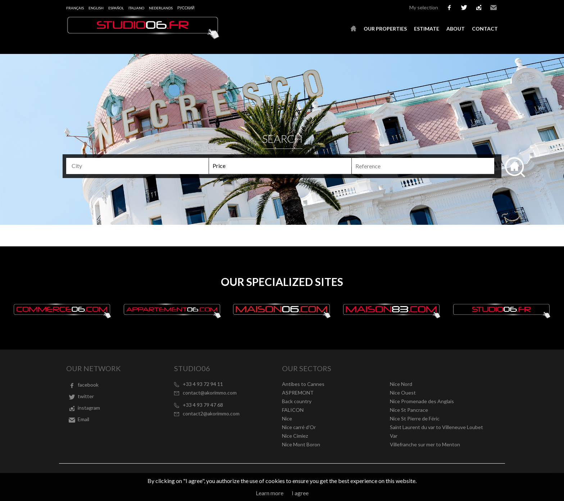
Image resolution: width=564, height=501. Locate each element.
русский (185, 8)
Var (393, 436)
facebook (449, 7)
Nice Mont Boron (301, 444)
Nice (287, 418)
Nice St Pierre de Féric (415, 418)
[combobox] (137, 166)
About (455, 29)
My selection (423, 7)
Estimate (426, 29)
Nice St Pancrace (409, 410)
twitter (464, 7)
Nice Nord (401, 384)
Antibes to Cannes (303, 384)
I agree (300, 492)
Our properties (385, 29)
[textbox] (140, 165)
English (96, 8)
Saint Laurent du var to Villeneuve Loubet (436, 427)
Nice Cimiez (295, 436)
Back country (296, 401)
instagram (479, 7)
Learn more (269, 492)
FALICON (293, 410)
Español (116, 8)
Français (75, 8)
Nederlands (161, 8)
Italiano (136, 8)
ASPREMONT (298, 393)
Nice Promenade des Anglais (422, 401)
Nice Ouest (403, 393)
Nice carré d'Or (299, 427)
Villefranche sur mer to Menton (425, 444)
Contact (485, 29)
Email (493, 7)
